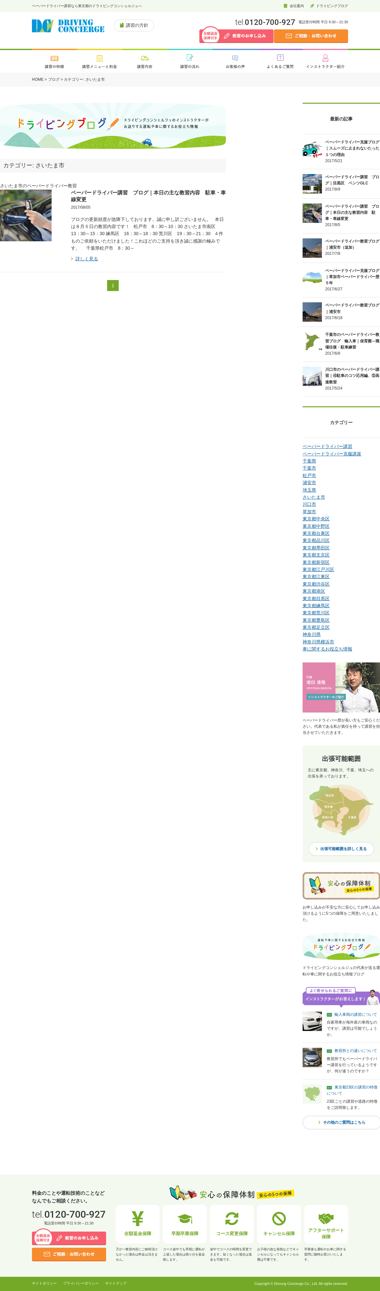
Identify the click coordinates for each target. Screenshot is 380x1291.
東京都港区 (314, 591)
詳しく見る (86, 258)
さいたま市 (314, 497)
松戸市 (309, 475)
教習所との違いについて (356, 1050)
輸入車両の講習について (356, 1014)
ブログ (54, 79)
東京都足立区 (316, 627)
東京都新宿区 (316, 562)
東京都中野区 (316, 526)
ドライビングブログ (332, 6)
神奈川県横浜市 (318, 641)
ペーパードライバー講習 (327, 446)
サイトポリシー (44, 1283)
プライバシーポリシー (81, 1283)
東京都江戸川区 (318, 569)
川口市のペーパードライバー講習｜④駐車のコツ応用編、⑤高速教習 (352, 375)
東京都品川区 (316, 540)
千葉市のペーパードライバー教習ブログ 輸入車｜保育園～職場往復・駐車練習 (352, 340)
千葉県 (309, 460)
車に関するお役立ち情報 (327, 648)
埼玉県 (309, 490)
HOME (38, 79)
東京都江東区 (316, 576)
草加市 (309, 511)
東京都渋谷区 (316, 584)
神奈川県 (312, 634)
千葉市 (309, 468)
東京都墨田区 (316, 547)
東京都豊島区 (316, 620)
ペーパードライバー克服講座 (332, 453)
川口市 (309, 504)
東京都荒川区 (316, 612)
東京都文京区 (316, 554)
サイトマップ (115, 1283)
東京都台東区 (316, 533)
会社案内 (297, 6)
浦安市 (309, 482)
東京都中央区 (316, 518)
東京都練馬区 (316, 605)
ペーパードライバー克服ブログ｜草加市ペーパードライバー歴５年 (352, 276)
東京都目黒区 (316, 598)
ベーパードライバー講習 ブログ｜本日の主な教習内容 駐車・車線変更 (352, 212)
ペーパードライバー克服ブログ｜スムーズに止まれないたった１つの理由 (352, 148)
